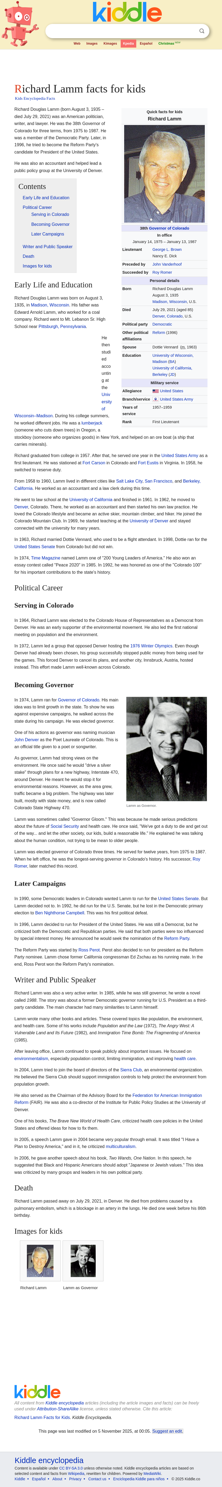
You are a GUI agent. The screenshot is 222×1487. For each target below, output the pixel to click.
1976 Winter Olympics (151, 646)
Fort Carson (94, 463)
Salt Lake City (129, 481)
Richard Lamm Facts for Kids (42, 1417)
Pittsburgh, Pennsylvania (62, 326)
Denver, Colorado (167, 316)
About (57, 1479)
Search (201, 31)
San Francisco (158, 481)
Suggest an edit (167, 1431)
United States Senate (35, 546)
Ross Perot (89, 950)
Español (146, 43)
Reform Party (176, 938)
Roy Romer (162, 272)
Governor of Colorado (169, 228)
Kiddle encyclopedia (64, 1403)
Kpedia (128, 43)
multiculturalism (120, 1146)
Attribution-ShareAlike (58, 1409)
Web (77, 43)
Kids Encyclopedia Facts (35, 98)
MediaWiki (152, 1473)
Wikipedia (76, 1473)
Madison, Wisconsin (169, 301)
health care (185, 1058)
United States (171, 391)
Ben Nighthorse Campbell (59, 913)
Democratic (162, 324)
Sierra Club (131, 1070)
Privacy (75, 1479)
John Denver (27, 739)
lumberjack (91, 423)
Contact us (97, 1479)
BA (171, 361)
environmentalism (31, 1058)
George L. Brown (167, 249)
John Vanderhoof (167, 264)
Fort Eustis (148, 463)
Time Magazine (45, 558)
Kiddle (20, 1479)
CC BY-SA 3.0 (71, 1468)
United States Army (176, 399)
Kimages (110, 43)
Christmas (169, 43)
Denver (21, 507)
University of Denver (149, 521)
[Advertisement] (111, 64)
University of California (90, 499)
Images (92, 43)
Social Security (65, 826)
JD (172, 374)
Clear (190, 31)
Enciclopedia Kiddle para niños (138, 1479)
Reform (158, 332)
